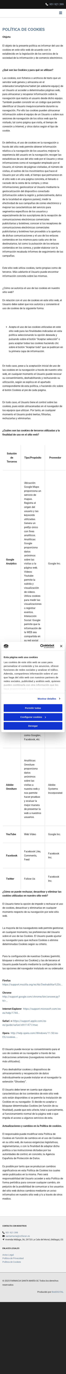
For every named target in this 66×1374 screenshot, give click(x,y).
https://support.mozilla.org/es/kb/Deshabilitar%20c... (32, 984)
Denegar (33, 725)
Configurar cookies (33, 717)
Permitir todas (33, 708)
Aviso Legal (8, 1255)
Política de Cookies (11, 1262)
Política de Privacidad (13, 1258)
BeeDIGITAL (58, 1292)
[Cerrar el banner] (61, 646)
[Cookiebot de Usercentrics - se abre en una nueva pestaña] (41, 646)
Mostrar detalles (47, 698)
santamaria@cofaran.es (18, 1236)
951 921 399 (56, 4)
